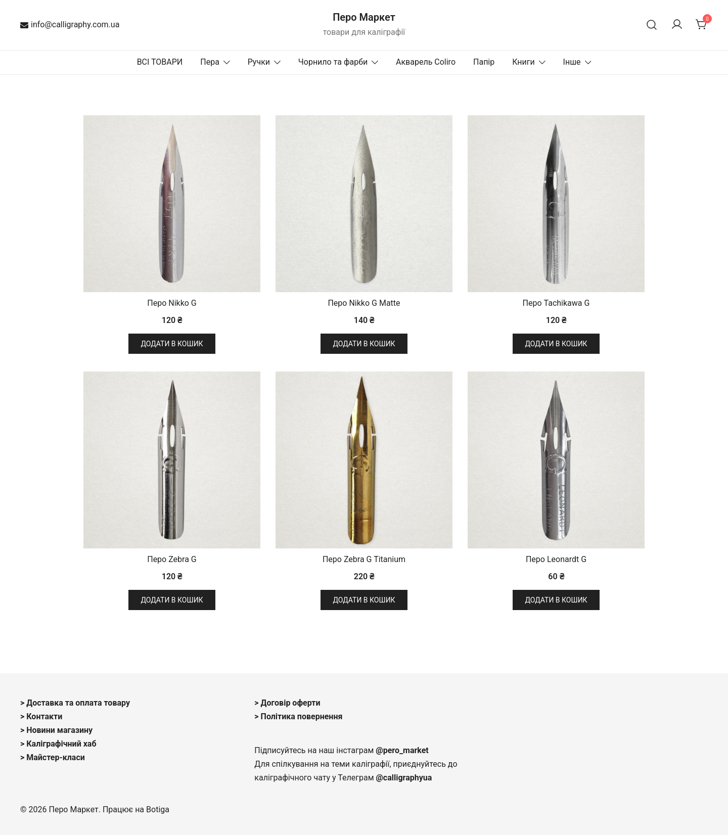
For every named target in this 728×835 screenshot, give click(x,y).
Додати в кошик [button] (172, 344)
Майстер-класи (55, 757)
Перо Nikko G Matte (364, 303)
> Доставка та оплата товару (75, 703)
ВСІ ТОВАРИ (160, 62)
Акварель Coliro (426, 62)
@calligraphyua (404, 777)
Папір (483, 62)
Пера (209, 62)
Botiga (157, 809)
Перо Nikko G (172, 303)
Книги (523, 62)
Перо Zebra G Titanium (364, 559)
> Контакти (41, 716)
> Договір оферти (287, 703)
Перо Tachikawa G (556, 303)
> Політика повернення (298, 716)
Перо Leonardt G (556, 559)
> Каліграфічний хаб (58, 744)
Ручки (259, 62)
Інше (572, 62)
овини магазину (62, 730)
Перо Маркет (364, 17)
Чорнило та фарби (333, 62)
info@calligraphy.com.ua (69, 24)
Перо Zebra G (172, 559)
